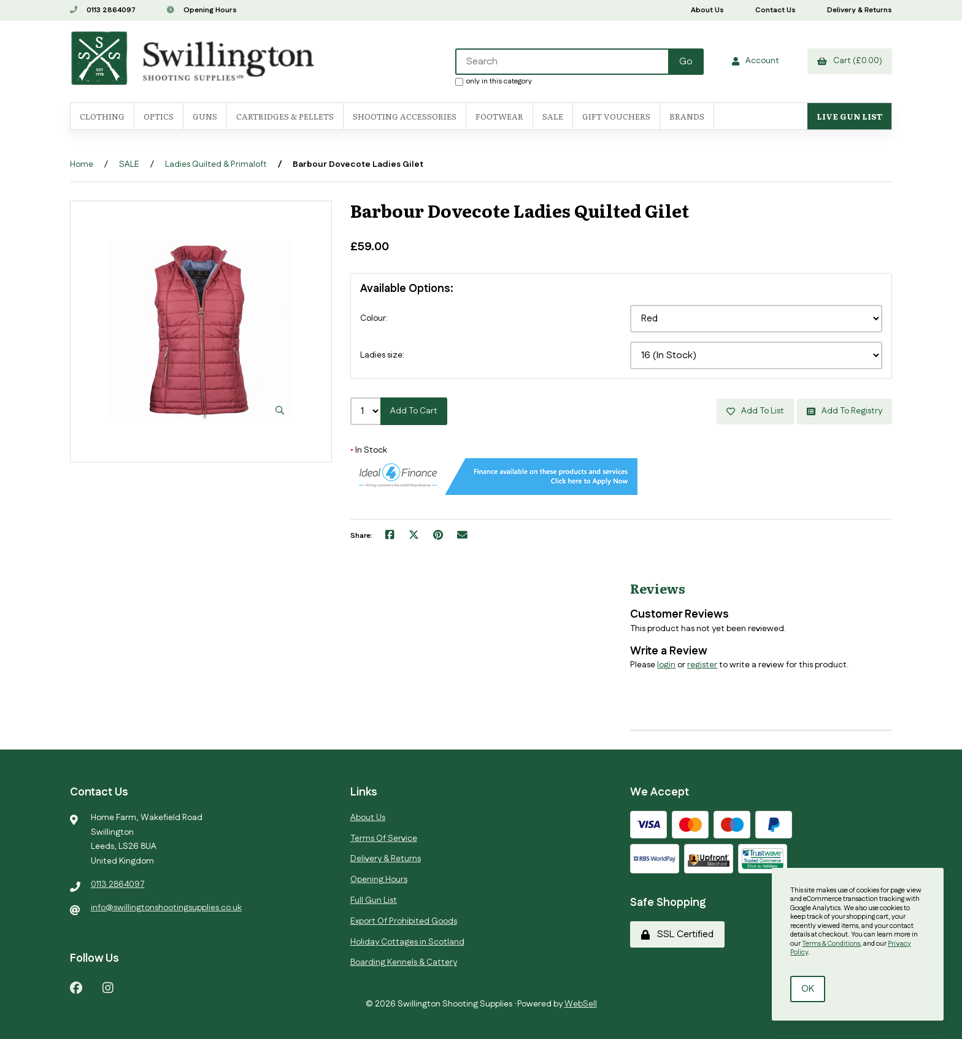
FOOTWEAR (499, 116)
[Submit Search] (686, 61)
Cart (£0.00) (849, 61)
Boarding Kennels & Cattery (403, 962)
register (702, 665)
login (666, 665)
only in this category (493, 81)
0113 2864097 (103, 10)
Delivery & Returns (859, 10)
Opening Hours (202, 10)
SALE (552, 116)
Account (755, 61)
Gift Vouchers (616, 116)
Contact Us (775, 10)
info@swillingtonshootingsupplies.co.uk (166, 908)
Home (81, 164)
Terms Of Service (383, 838)
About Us (707, 10)
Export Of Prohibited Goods (403, 921)
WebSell (580, 1004)
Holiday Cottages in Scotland (407, 942)
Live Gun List (849, 116)
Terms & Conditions (831, 944)
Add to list (755, 411)
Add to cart (413, 411)
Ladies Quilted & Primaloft (216, 164)
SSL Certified (677, 934)
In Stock (368, 450)
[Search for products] (562, 61)
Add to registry (844, 411)
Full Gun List (373, 900)
